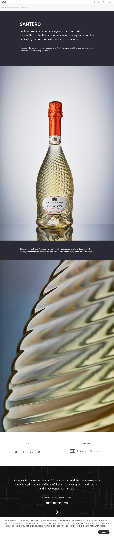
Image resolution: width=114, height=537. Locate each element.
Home (4, 7)
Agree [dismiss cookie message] (104, 532)
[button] (110, 2)
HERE (58, 526)
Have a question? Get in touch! (85, 451)
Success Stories (14, 7)
